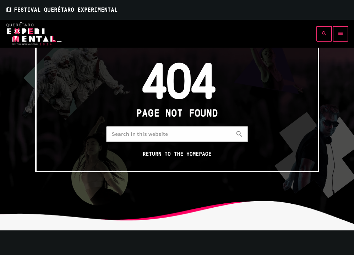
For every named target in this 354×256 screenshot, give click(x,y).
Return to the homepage (177, 154)
